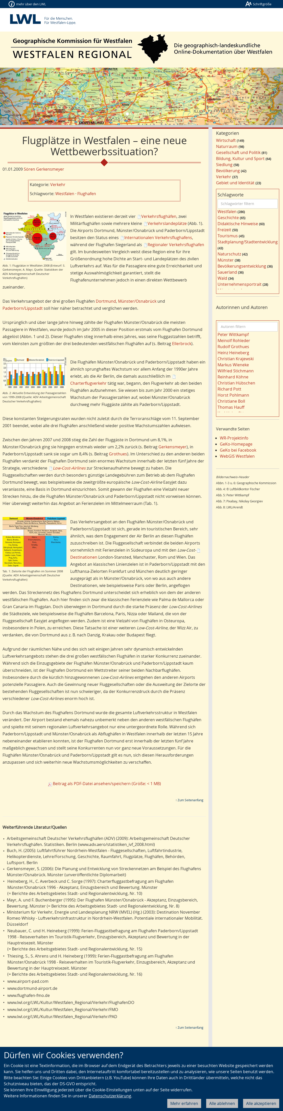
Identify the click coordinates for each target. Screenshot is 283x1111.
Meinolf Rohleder (234, 340)
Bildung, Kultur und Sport (240, 158)
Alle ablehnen (222, 1103)
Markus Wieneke (233, 365)
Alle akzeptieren (261, 1103)
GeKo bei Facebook (238, 450)
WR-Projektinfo (234, 438)
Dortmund (106, 301)
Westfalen (64, 193)
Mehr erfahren (184, 1103)
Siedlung (224, 164)
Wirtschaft (226, 140)
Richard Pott (229, 389)
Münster (226, 260)
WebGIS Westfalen (237, 456)
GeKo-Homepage (236, 444)
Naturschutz (229, 254)
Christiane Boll (231, 401)
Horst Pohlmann (233, 395)
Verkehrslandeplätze (167, 223)
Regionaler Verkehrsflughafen (176, 244)
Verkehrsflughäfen (158, 216)
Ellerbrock (181, 343)
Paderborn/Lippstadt (23, 308)
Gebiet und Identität (235, 183)
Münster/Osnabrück (137, 301)
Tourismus (228, 236)
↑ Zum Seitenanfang (189, 800)
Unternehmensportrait (240, 284)
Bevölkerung (228, 170)
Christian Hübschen (236, 383)
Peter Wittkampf (233, 334)
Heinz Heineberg (233, 352)
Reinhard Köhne (233, 377)
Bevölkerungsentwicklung (242, 266)
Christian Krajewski (236, 358)
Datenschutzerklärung (110, 1096)
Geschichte (228, 217)
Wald (222, 278)
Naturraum (227, 146)
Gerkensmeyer (172, 447)
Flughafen (86, 193)
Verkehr (57, 184)
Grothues (118, 454)
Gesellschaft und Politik (238, 152)
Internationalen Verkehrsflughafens (158, 237)
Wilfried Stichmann (236, 371)
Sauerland (227, 272)
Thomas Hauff (231, 407)
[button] (21, 96)
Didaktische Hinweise (238, 223)
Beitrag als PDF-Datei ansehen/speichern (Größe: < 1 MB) (107, 783)
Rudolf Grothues (233, 346)
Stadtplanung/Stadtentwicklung (248, 242)
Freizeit (224, 229)
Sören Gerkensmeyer (44, 169)
